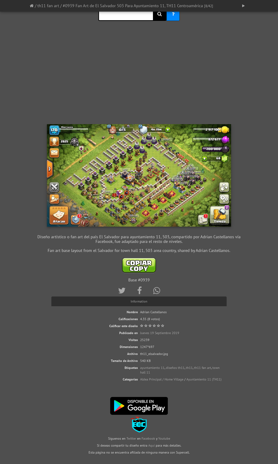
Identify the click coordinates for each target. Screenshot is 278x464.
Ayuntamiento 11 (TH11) (204, 379)
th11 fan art (48, 5)
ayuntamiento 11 (152, 368)
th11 (189, 368)
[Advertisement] (139, 87)
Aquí (151, 445)
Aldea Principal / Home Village (161, 379)
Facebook (148, 438)
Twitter (131, 438)
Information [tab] (139, 301)
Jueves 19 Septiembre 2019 (159, 333)
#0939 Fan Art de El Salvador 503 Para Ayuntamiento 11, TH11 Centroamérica (133, 5)
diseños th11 (175, 368)
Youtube (164, 438)
